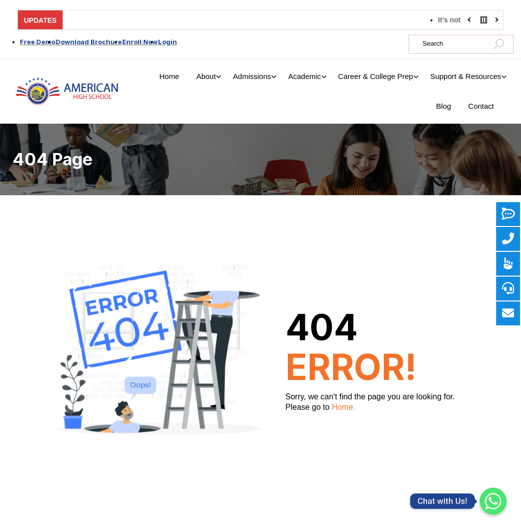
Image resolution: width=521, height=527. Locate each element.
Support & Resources (465, 76)
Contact (481, 106)
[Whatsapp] (493, 501)
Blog (443, 106)
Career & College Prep (375, 76)
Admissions (252, 76)
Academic (304, 76)
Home (169, 76)
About (206, 76)
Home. (343, 407)
